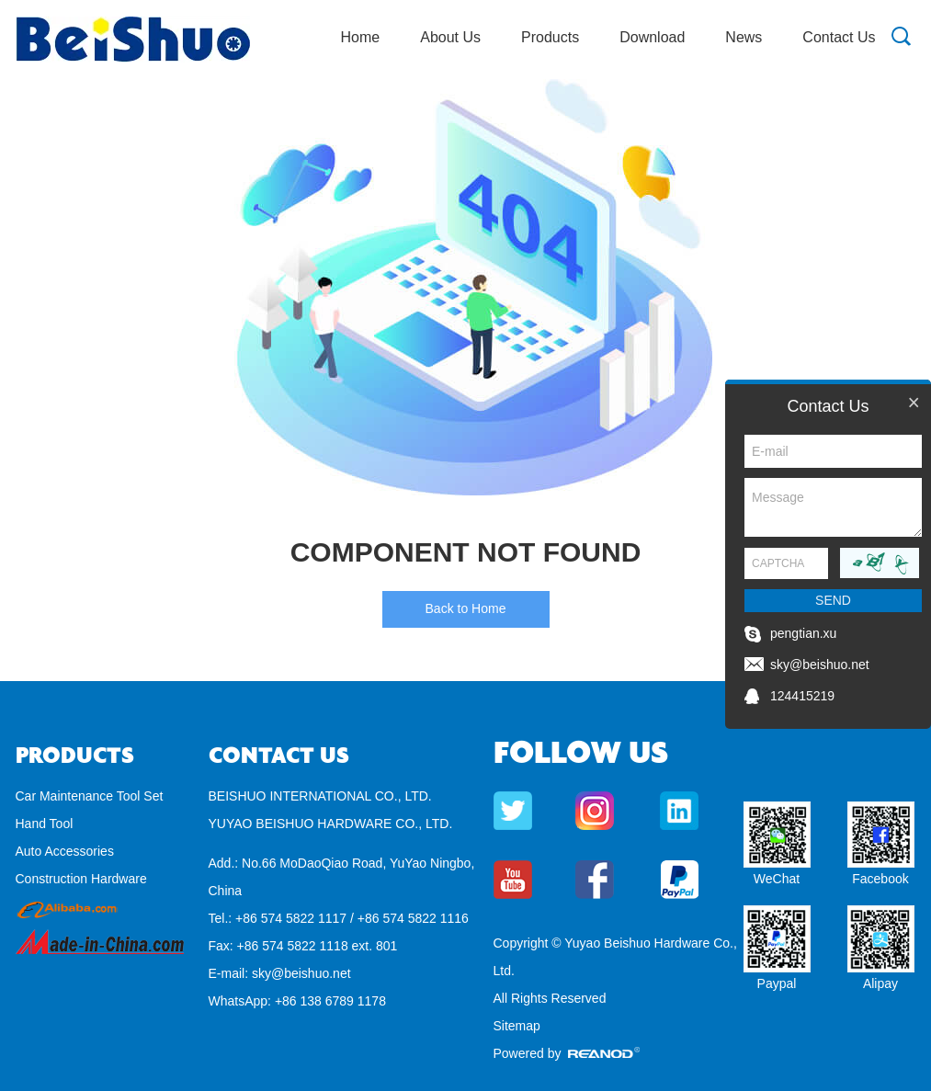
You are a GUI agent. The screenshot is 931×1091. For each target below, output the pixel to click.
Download (652, 37)
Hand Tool (45, 823)
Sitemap (517, 1025)
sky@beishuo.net (301, 973)
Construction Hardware (81, 878)
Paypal (777, 983)
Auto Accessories (65, 851)
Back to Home (466, 608)
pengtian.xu (803, 633)
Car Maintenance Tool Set (90, 796)
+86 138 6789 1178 (330, 1001)
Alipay (880, 983)
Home (360, 37)
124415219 (802, 695)
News (743, 37)
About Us (450, 37)
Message (833, 507)
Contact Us (838, 37)
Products (550, 37)
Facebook (880, 878)
